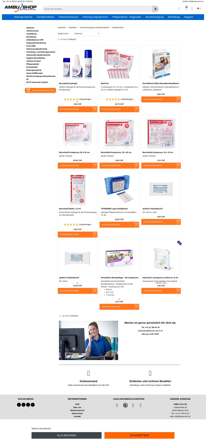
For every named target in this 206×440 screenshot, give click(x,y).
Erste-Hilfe (31, 46)
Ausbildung (31, 34)
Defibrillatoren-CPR (34, 40)
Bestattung (31, 37)
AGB (77, 404)
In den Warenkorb (69, 109)
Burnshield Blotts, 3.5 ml (70, 209)
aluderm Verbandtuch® (153, 209)
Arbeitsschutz (32, 31)
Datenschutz (77, 413)
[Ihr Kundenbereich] (179, 8)
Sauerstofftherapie (34, 73)
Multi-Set (105, 83)
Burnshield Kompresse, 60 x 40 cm (74, 152)
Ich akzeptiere (139, 435)
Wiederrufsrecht (77, 410)
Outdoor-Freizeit (33, 61)
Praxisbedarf (32, 67)
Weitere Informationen (41, 428)
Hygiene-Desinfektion (35, 58)
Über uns (77, 407)
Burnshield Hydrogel (68, 83)
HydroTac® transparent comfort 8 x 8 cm (160, 278)
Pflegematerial (32, 64)
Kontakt (77, 416)
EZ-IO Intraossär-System (37, 82)
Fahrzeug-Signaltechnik (36, 49)
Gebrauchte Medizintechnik (38, 55)
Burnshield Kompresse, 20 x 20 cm (116, 152)
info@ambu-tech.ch (182, 416)
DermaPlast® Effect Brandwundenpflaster (161, 83)
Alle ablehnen (66, 435)
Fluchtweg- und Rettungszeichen (40, 52)
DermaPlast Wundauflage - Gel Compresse (119, 278)
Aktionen (30, 28)
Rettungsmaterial (33, 70)
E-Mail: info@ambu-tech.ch (193, 1)
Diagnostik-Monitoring (36, 43)
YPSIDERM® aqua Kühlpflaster (114, 209)
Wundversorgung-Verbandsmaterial (40, 77)
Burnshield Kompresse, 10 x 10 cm (158, 152)
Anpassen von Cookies (61, 428)
